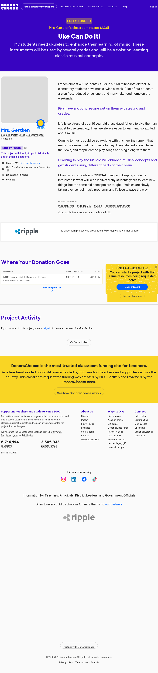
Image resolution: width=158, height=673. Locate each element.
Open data (140, 428)
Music (99, 205)
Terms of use (81, 660)
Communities (141, 420)
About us (112, 6)
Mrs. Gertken (15, 130)
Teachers (51, 495)
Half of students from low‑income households (85, 212)
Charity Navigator (9, 435)
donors (10, 179)
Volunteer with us (116, 439)
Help (125, 6)
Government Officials (120, 495)
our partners (113, 504)
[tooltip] (25, 148)
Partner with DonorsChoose (79, 643)
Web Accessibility (90, 439)
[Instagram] (63, 479)
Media (138, 424)
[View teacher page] (24, 100)
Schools (95, 660)
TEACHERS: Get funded (71, 6)
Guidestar (28, 435)
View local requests (30, 163)
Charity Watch (55, 432)
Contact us (140, 435)
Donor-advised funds (118, 428)
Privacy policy (65, 660)
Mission (85, 416)
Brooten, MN (67, 205)
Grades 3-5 (85, 205)
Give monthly (114, 435)
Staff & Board (87, 431)
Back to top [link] (79, 342)
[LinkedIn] (73, 479)
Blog (145, 424)
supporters (19, 443)
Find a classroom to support (39, 6)
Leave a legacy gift (117, 443)
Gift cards (113, 424)
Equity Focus (87, 424)
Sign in (153, 6)
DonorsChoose (9, 7)
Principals (66, 495)
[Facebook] (84, 479)
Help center (140, 416)
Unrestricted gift (116, 447)
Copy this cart (132, 287)
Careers (85, 435)
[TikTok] (94, 479)
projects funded (59, 443)
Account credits (116, 420)
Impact (84, 420)
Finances (85, 428)
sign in (48, 328)
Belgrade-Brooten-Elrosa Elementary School (22, 135)
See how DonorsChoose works (79, 392)
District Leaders (86, 495)
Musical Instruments (118, 205)
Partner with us (95, 6)
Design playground (144, 431)
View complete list (52, 289)
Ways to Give (116, 411)
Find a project (114, 416)
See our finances (132, 296)
